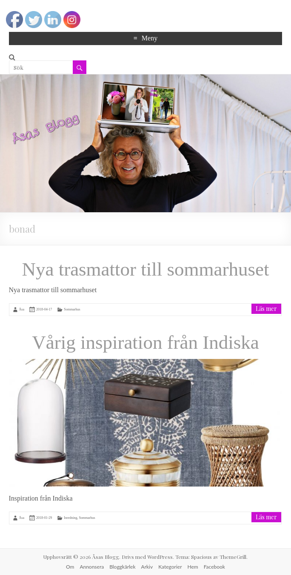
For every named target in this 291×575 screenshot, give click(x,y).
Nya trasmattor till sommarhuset (145, 269)
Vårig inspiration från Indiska (145, 342)
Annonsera (92, 567)
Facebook (214, 567)
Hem (193, 567)
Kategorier (170, 567)
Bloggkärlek (122, 567)
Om (70, 567)
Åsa (21, 309)
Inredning (70, 518)
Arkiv (147, 567)
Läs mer (266, 309)
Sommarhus (72, 309)
